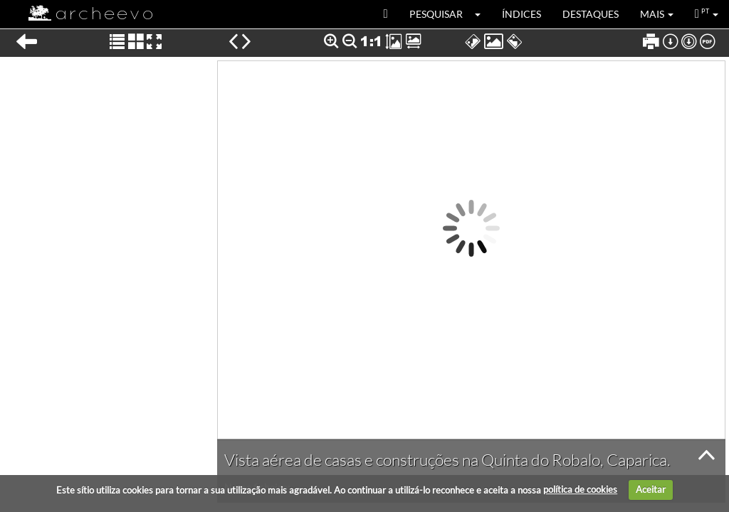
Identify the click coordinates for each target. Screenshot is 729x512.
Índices (521, 14)
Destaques (590, 14)
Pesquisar (436, 14)
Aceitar (651, 489)
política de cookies (580, 489)
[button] (482, 14)
